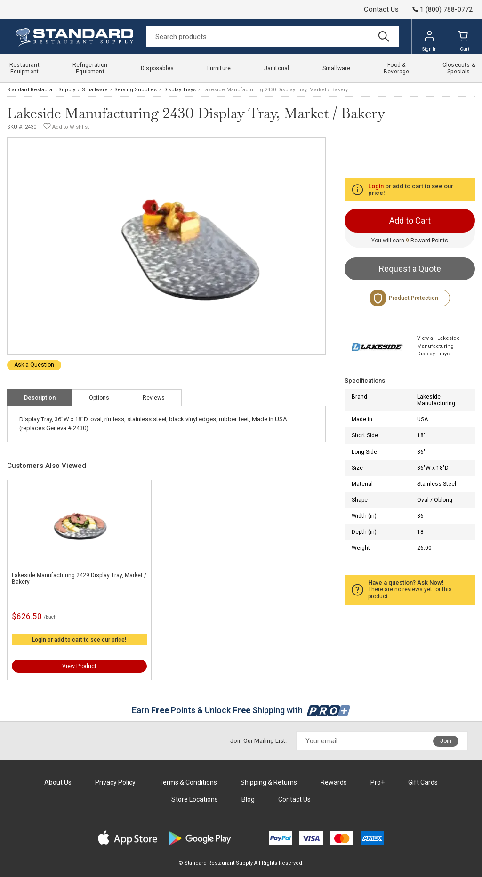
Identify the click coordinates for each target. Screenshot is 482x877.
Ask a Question (34, 365)
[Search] (272, 36)
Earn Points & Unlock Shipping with (241, 710)
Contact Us (381, 9)
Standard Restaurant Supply (41, 90)
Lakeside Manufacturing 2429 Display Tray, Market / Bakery (79, 578)
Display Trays (179, 90)
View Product (79, 666)
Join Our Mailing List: (258, 740)
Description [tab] (40, 397)
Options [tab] (99, 397)
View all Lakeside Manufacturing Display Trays (438, 346)
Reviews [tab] (154, 397)
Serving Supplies (135, 90)
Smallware (95, 90)
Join (445, 741)
